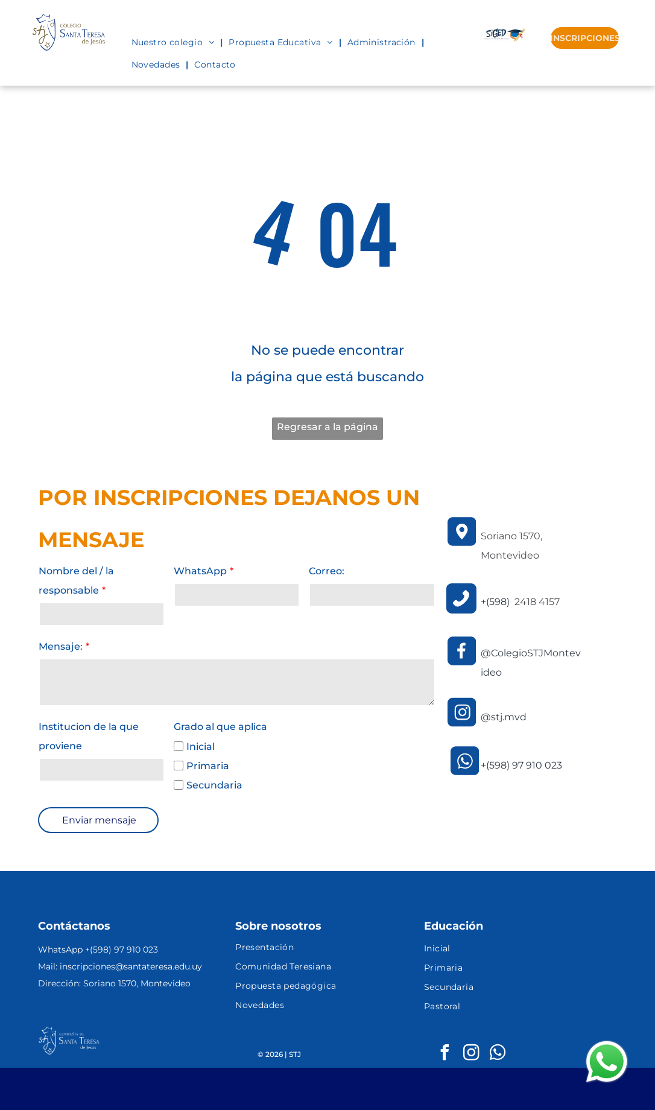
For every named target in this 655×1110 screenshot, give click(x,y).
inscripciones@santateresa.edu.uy (131, 966)
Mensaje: (61, 646)
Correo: (326, 571)
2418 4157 (537, 601)
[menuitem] (174, 42)
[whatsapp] (498, 1054)
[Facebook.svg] (462, 664)
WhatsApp (200, 571)
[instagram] (471, 1054)
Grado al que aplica (220, 726)
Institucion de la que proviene (89, 736)
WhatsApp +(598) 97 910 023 (98, 949)
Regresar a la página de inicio (327, 430)
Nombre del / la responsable (76, 580)
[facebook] (444, 1054)
